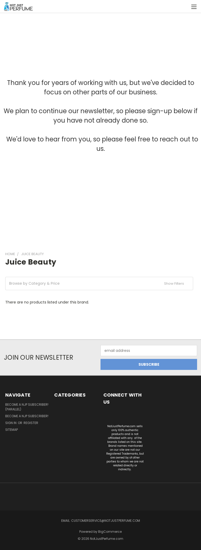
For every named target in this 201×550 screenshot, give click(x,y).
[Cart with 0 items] (184, 6)
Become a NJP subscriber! (26, 416)
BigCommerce (110, 531)
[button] (99, 283)
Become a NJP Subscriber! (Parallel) (26, 406)
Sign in (11, 423)
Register (31, 423)
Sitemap (11, 429)
